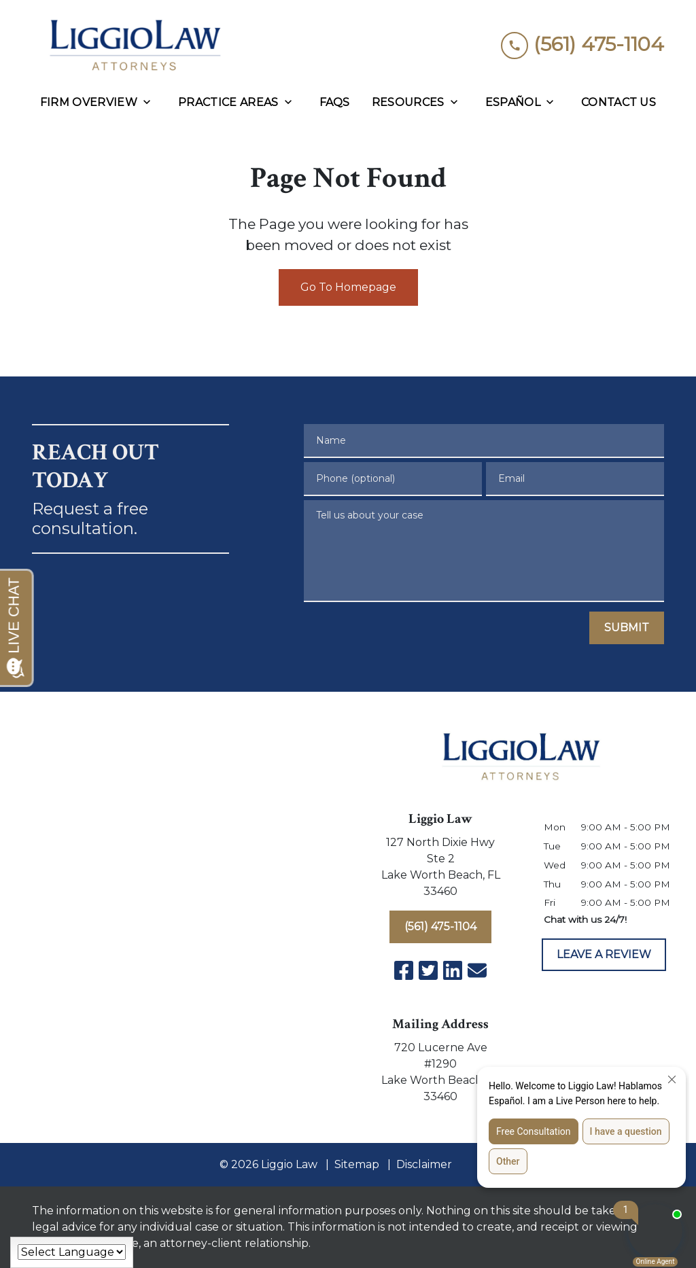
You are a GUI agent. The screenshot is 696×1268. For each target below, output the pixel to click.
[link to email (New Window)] (477, 970)
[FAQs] (334, 102)
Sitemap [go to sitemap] (356, 1164)
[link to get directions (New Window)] (440, 869)
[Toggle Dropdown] (151, 102)
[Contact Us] (618, 102)
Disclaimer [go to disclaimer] (424, 1164)
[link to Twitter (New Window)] (428, 970)
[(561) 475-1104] (440, 927)
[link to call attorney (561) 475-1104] (582, 44)
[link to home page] (134, 44)
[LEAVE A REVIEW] (604, 954)
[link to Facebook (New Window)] (403, 970)
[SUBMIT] (626, 628)
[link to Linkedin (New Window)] (452, 970)
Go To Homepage (348, 287)
